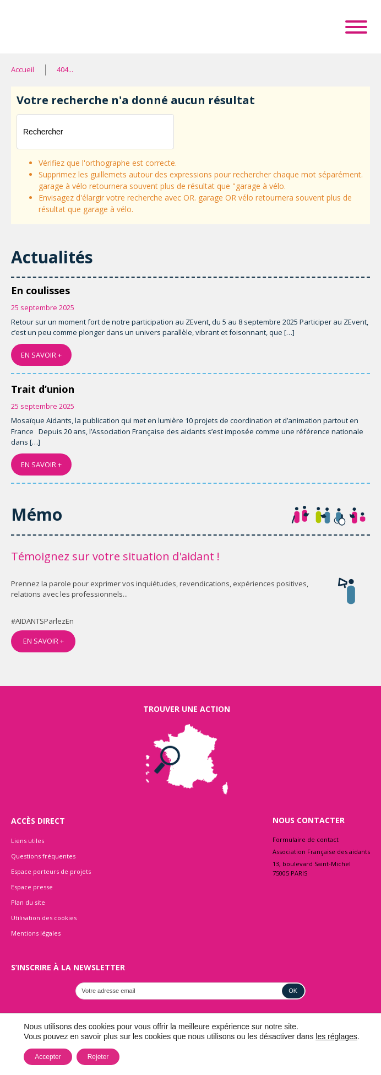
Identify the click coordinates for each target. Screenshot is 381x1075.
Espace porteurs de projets (51, 871)
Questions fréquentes (43, 856)
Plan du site (28, 902)
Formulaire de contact (306, 839)
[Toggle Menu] (356, 27)
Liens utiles (27, 840)
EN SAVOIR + (41, 355)
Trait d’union (42, 389)
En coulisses (40, 290)
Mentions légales (36, 933)
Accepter (48, 1057)
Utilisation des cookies (44, 918)
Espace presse (32, 887)
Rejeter (98, 1057)
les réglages (336, 1036)
